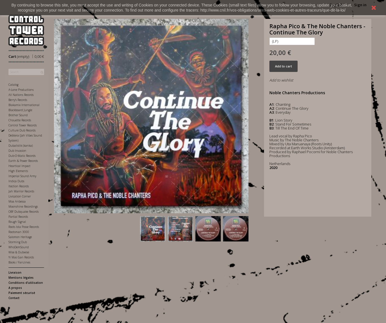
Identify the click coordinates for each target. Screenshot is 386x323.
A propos (15, 288)
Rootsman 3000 (18, 232)
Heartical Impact (19, 166)
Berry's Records (17, 100)
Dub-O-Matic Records (22, 156)
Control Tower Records (22, 125)
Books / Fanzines (19, 262)
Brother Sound (18, 115)
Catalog (13, 85)
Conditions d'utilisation (25, 283)
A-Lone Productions (21, 90)
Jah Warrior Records (21, 191)
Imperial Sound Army (22, 176)
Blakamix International (24, 105)
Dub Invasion (17, 151)
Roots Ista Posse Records (23, 227)
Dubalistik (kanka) (20, 146)
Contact (13, 298)
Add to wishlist (281, 80)
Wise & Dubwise (18, 252)
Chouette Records (19, 120)
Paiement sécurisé (21, 293)
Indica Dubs (16, 181)
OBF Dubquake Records (23, 212)
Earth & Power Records (23, 161)
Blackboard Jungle (20, 110)
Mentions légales (21, 278)
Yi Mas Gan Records (21, 257)
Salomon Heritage (20, 237)
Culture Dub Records (22, 130)
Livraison (14, 272)
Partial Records (18, 217)
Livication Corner (19, 196)
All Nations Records (21, 95)
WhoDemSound (18, 247)
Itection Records (18, 186)
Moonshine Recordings (23, 206)
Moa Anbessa (17, 201)
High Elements (18, 171)
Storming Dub (17, 242)
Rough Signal (17, 222)
